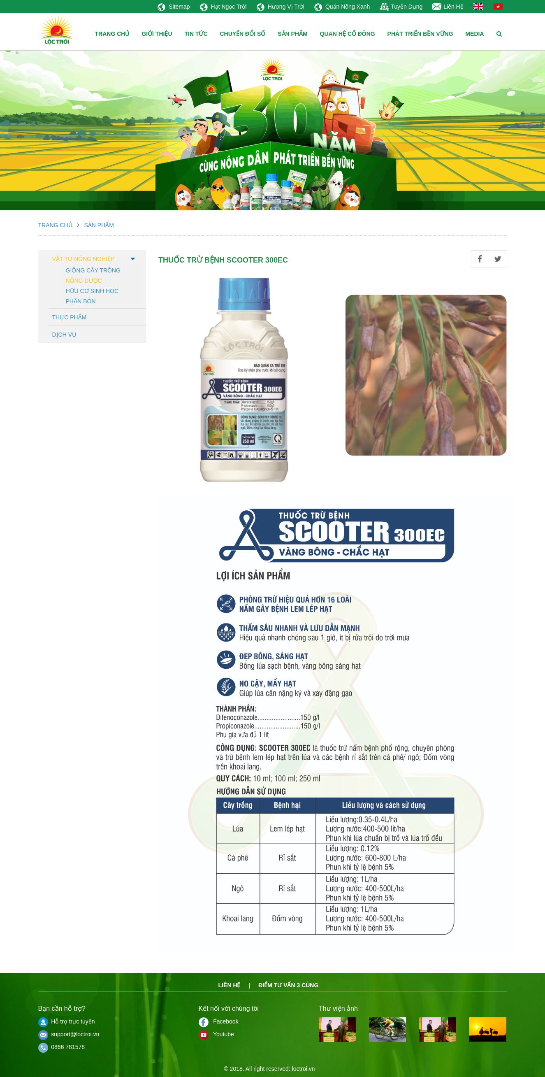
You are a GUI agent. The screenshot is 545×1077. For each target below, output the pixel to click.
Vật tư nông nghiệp (83, 259)
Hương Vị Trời (280, 6)
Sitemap (174, 6)
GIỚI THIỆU (156, 33)
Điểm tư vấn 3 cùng (288, 985)
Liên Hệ (447, 6)
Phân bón (81, 300)
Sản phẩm (99, 225)
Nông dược (84, 280)
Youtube (216, 1034)
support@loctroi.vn (69, 1034)
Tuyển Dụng (401, 6)
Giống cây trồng (93, 269)
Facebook (219, 1021)
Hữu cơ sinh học (92, 290)
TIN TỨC (195, 33)
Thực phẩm (69, 317)
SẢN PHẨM (292, 33)
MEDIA (474, 33)
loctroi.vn (303, 1068)
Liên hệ (229, 985)
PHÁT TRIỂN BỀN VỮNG (420, 33)
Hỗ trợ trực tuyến (66, 1021)
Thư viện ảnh (338, 1008)
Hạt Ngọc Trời (223, 6)
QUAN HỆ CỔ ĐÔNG (347, 33)
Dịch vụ (64, 334)
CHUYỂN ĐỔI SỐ (242, 33)
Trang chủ (55, 225)
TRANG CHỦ (112, 33)
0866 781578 (61, 1047)
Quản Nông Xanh (342, 6)
